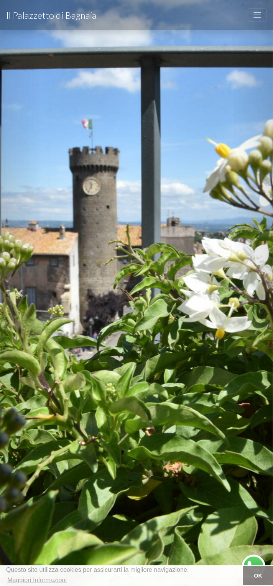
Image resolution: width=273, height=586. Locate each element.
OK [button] (258, 576)
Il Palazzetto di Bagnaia (51, 15)
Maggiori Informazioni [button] (37, 580)
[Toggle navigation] (257, 14)
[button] (20, 293)
